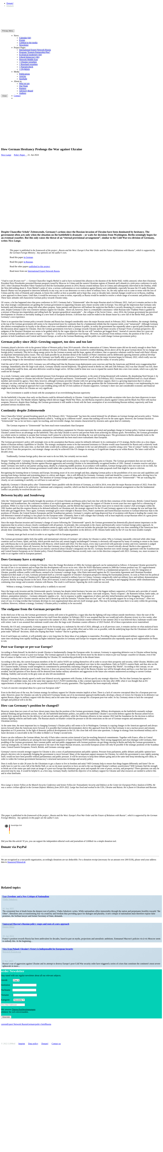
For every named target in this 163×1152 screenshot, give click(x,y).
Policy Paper (20, 155)
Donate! (9, 3)
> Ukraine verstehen (28, 62)
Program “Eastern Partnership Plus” (34, 52)
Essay (6, 897)
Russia (48, 1024)
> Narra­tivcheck (26, 67)
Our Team (23, 86)
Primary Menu (7, 31)
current (4, 1024)
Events (22, 40)
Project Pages (20, 47)
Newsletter (23, 45)
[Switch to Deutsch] (9, 6)
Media (16, 72)
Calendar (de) (25, 38)
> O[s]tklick (24, 69)
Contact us (56, 1043)
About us (18, 81)
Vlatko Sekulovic (10, 899)
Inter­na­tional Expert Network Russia (35, 50)
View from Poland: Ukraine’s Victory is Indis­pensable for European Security (37, 949)
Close (4, 96)
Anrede (6, 980)
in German (28, 257)
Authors (22, 93)
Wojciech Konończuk (11, 952)
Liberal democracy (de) (29, 57)
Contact (17, 96)
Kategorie (7, 1000)
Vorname (7, 995)
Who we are (24, 83)
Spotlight (23, 79)
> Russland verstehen (28, 64)
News (16, 35)
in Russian (28, 262)
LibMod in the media (28, 43)
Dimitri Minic (8, 927)
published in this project (39, 266)
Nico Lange (6, 155)
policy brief (40, 1024)
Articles (22, 76)
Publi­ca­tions (24, 74)
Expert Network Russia (17, 1024)
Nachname (6, 990)
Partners (22, 88)
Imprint (21, 1043)
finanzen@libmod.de (16, 862)
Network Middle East (28, 59)
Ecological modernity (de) (30, 55)
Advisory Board (26, 91)
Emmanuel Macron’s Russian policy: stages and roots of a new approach (35, 924)
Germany (31, 1024)
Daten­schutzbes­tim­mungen (23, 1009)
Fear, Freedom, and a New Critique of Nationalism (25, 896)
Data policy (33, 1043)
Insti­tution (6, 985)
